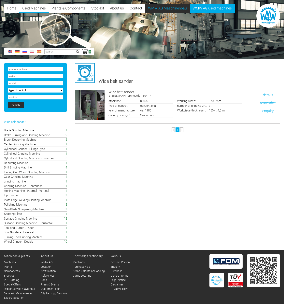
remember (268, 103)
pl (32, 51)
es (39, 51)
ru (24, 51)
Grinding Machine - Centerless (23, 186)
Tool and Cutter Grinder (19, 228)
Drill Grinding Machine (18, 167)
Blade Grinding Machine (19, 130)
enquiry (268, 111)
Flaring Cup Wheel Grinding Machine (27, 172)
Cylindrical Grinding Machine (22, 153)
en (10, 51)
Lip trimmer (11, 195)
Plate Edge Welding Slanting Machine (27, 200)
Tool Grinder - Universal (19, 232)
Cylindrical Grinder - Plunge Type (24, 149)
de (17, 51)
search (16, 105)
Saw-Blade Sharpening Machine (24, 209)
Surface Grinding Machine (20, 218)
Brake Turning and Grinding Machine (27, 135)
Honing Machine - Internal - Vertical (26, 191)
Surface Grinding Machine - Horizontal (28, 223)
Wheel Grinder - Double (18, 241)
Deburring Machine (16, 163)
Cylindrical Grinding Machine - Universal (29, 158)
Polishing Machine (15, 204)
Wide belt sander (194, 94)
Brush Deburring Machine (20, 139)
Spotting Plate (13, 214)
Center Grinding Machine (20, 144)
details (268, 95)
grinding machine (15, 181)
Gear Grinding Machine (18, 177)
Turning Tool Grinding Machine (23, 237)
